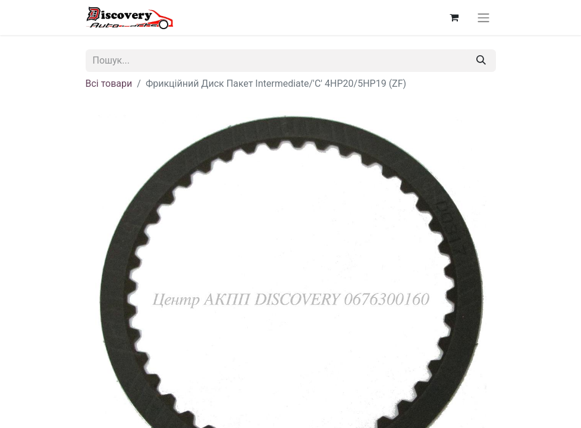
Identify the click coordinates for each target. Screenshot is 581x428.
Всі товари (109, 83)
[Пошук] (481, 60)
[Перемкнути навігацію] (483, 17)
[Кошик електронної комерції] (454, 17)
